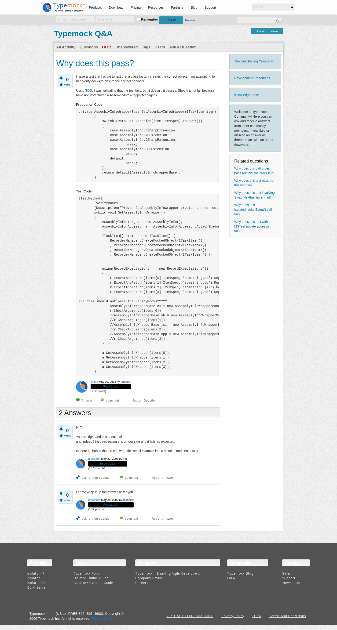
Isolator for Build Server (37, 585)
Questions (89, 47)
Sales (286, 573)
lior (125, 458)
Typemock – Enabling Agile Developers (167, 573)
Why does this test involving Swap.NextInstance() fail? (254, 195)
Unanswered (126, 47)
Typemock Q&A (83, 33)
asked (94, 382)
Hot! (106, 47)
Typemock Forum (88, 573)
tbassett (126, 382)
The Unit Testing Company (253, 61)
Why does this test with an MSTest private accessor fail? (253, 226)
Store (50, 614)
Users (160, 47)
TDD (88, 90)
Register (190, 20)
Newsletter (291, 582)
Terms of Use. (102, 618)
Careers (141, 582)
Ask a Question (182, 47)
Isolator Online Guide (91, 578)
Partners (177, 7)
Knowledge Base (246, 95)
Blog (194, 7)
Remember (149, 19)
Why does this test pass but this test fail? (254, 183)
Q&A (231, 578)
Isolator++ (36, 573)
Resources (156, 7)
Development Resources (252, 78)
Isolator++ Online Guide (93, 582)
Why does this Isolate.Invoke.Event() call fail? (253, 209)
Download (116, 7)
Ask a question (267, 31)
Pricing (136, 7)
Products (95, 7)
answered (94, 458)
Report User (111, 386)
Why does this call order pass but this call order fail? (254, 171)
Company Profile (149, 578)
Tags (146, 47)
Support (210, 7)
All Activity (65, 47)
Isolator (33, 578)
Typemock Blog (240, 573)
